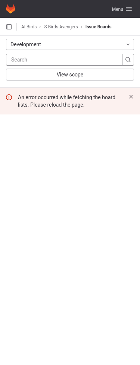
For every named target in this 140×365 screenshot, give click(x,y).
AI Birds (29, 26)
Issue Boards (98, 26)
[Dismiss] (131, 96)
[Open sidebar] (9, 27)
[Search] (56, 59)
